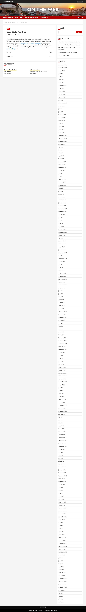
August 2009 (61, 352)
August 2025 (61, 71)
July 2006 (60, 452)
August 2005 (61, 484)
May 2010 (60, 329)
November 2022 (62, 103)
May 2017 (60, 223)
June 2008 (60, 390)
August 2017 (61, 214)
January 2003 (61, 575)
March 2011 (61, 302)
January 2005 (61, 505)
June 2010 (60, 326)
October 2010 (61, 314)
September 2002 (62, 587)
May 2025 (60, 76)
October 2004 (61, 514)
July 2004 (60, 522)
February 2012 (62, 273)
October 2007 (61, 408)
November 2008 (62, 376)
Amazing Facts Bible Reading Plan (31, 43)
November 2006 (62, 440)
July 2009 (60, 355)
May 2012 (60, 267)
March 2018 (61, 197)
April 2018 (61, 194)
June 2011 (60, 294)
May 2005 (60, 493)
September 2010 (62, 317)
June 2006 (60, 455)
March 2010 (61, 335)
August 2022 (61, 106)
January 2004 (61, 540)
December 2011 (62, 276)
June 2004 (60, 525)
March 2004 (61, 534)
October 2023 (61, 97)
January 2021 (61, 132)
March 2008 (61, 396)
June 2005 (60, 490)
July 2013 (60, 255)
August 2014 (61, 247)
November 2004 (62, 511)
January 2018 (61, 203)
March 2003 (61, 569)
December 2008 (62, 373)
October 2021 (61, 120)
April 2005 (61, 496)
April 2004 (61, 531)
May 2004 (60, 528)
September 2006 (62, 446)
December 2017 (62, 206)
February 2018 (62, 200)
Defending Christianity (31, 17)
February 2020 (62, 162)
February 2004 (62, 537)
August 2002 (61, 590)
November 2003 (62, 546)
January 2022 (61, 117)
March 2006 (61, 464)
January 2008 (61, 402)
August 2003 (61, 555)
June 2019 (60, 176)
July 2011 (60, 291)
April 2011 (61, 299)
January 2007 (61, 434)
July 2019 (60, 173)
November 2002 (62, 581)
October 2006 (61, 443)
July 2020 (60, 147)
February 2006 (62, 467)
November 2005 (62, 476)
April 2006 (61, 461)
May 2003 (60, 564)
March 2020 (61, 159)
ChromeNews (47, 610)
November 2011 (62, 279)
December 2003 (62, 543)
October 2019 (61, 164)
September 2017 (62, 211)
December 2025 (62, 65)
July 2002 (60, 593)
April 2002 (61, 602)
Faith (8, 28)
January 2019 (61, 182)
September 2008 (62, 382)
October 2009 (61, 346)
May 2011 (60, 296)
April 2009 (61, 361)
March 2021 (61, 129)
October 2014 (61, 244)
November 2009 (62, 343)
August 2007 (61, 414)
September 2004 (62, 517)
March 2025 (61, 82)
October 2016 (61, 229)
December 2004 (62, 508)
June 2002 (60, 596)
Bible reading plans (12, 49)
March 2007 (61, 429)
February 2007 (62, 432)
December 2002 (62, 578)
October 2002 (61, 584)
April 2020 (61, 156)
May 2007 (60, 423)
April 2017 (61, 226)
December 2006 (62, 437)
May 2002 (60, 599)
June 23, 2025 (8, 73)
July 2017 (60, 217)
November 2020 (62, 138)
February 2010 (62, 338)
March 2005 (61, 499)
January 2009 (61, 370)
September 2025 (62, 68)
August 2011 (61, 288)
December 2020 (62, 135)
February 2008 (62, 399)
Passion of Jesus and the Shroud (38, 71)
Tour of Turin (7, 71)
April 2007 (61, 426)
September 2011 (62, 285)
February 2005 (62, 502)
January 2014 (61, 250)
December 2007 (62, 405)
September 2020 (62, 141)
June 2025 (60, 73)
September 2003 (62, 552)
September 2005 (62, 481)
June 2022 (60, 112)
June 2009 (60, 358)
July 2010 (60, 323)
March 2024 (61, 91)
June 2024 (60, 88)
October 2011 (61, 282)
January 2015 (61, 241)
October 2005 (61, 478)
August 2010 (61, 320)
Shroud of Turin (12, 69)
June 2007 (60, 420)
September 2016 (62, 232)
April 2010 (61, 332)
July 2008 (60, 387)
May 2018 (60, 191)
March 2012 (61, 270)
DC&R (21, 17)
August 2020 (61, 144)
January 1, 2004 (16, 34)
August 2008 (61, 385)
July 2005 (60, 487)
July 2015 (60, 238)
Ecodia (16, 17)
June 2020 (60, 150)
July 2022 (60, 109)
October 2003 (61, 549)
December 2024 (62, 85)
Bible (5, 69)
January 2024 (61, 94)
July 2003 (60, 558)
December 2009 (62, 341)
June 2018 (60, 188)
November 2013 (62, 253)
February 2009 (62, 367)
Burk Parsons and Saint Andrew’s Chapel (68, 42)
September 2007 (62, 411)
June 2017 (60, 220)
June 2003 (60, 561)
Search (61, 28)
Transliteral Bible (8, 17)
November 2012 (62, 258)
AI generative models (63, 55)
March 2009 (61, 364)
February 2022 (62, 115)
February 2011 (62, 305)
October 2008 (61, 379)
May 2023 (60, 100)
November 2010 (62, 311)
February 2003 (62, 572)
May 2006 (60, 458)
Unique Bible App (44, 17)
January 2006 (61, 470)
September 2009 (62, 349)
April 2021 (61, 126)
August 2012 (61, 261)
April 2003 (61, 567)
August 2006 (61, 449)
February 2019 (62, 179)
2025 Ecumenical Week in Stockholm (67, 52)
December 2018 (62, 185)
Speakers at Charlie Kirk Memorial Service (69, 45)
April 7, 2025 (33, 73)
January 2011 (61, 308)
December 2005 (62, 473)
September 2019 (62, 167)
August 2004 (61, 520)
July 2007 (60, 417)
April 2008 (61, 393)
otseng (9, 34)
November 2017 (62, 208)
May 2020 (60, 153)
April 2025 (61, 79)
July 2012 (60, 264)
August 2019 (61, 170)
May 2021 (60, 123)
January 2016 (61, 235)
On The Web (43, 9)
